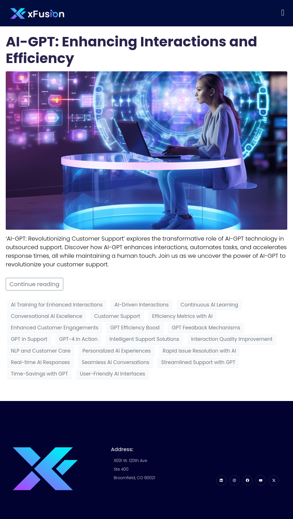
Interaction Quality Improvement (232, 339)
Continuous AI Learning (209, 304)
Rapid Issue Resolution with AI (199, 350)
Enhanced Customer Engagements (54, 327)
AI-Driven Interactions (141, 304)
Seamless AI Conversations (115, 362)
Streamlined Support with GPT (198, 362)
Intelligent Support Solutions (144, 339)
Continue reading (34, 284)
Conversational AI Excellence (46, 316)
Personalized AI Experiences (116, 350)
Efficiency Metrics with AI (182, 316)
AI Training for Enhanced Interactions (57, 304)
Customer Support (117, 316)
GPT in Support (29, 339)
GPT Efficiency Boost (135, 327)
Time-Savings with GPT (39, 373)
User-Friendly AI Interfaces (112, 373)
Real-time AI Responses (40, 362)
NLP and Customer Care (40, 350)
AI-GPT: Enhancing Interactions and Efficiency (131, 50)
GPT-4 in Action (78, 339)
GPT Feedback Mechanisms (206, 327)
